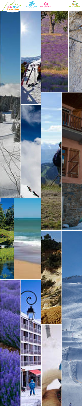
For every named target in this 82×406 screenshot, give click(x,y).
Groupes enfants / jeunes (46, 5)
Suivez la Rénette (74, 4)
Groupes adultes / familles (32, 5)
